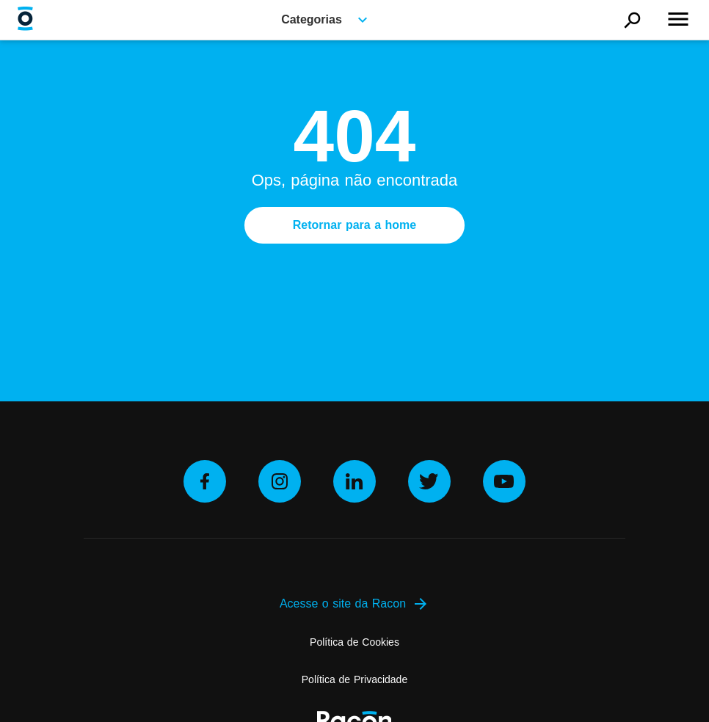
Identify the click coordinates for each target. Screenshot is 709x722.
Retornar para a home (354, 225)
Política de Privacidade (354, 679)
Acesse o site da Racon (354, 604)
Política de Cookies (354, 642)
